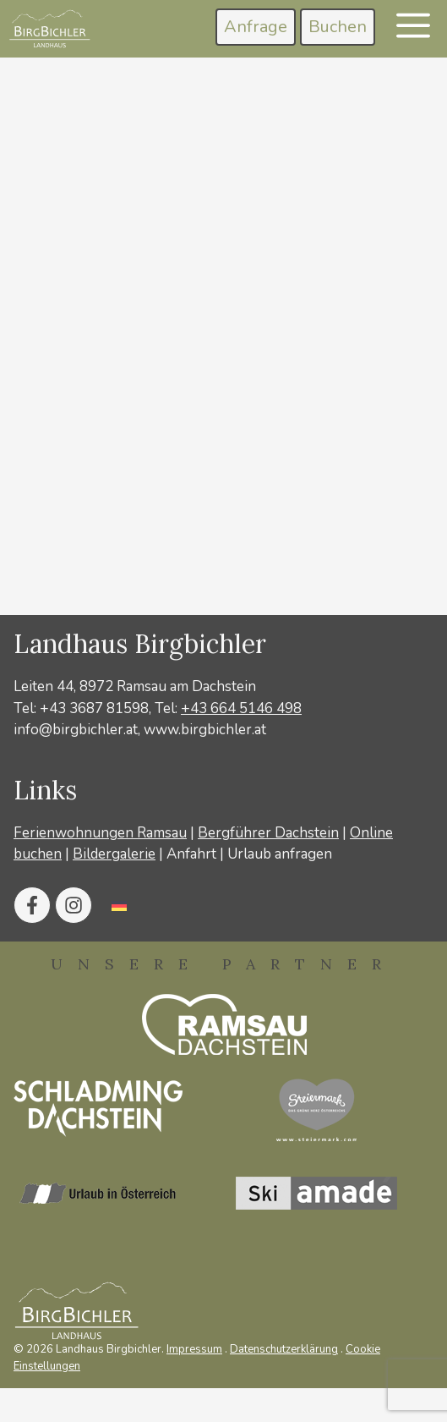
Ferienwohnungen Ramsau (100, 833)
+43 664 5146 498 (241, 708)
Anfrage (255, 26)
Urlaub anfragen (279, 854)
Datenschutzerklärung (284, 1349)
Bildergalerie (114, 854)
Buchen (337, 26)
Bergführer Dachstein (268, 833)
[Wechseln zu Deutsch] (119, 905)
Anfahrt (191, 854)
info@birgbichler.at (76, 729)
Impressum (194, 1349)
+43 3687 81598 (94, 708)
